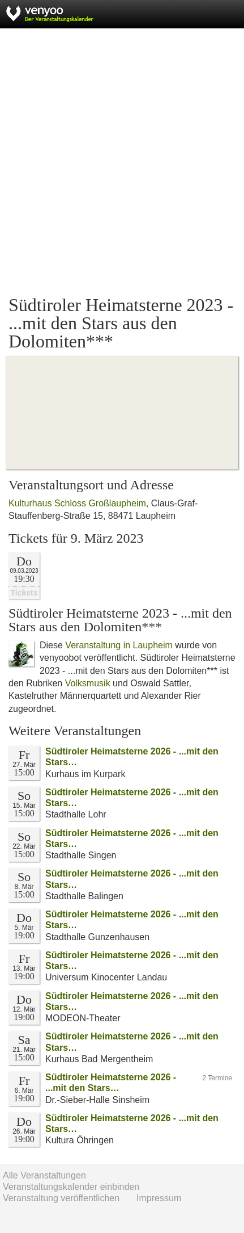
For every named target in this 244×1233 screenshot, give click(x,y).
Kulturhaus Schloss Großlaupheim (77, 503)
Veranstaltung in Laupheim (118, 645)
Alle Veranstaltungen (44, 1175)
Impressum (158, 1198)
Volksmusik (87, 683)
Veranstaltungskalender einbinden (71, 1187)
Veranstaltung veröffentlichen (61, 1198)
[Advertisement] (122, 162)
